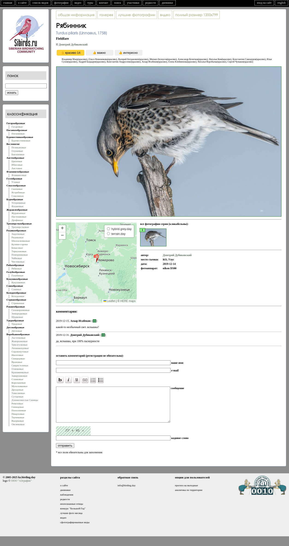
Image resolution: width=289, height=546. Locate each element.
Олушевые (17, 150)
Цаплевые (17, 161)
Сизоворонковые (20, 310)
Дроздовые (17, 389)
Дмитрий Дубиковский (73, 44)
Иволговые (17, 355)
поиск (117, 2)
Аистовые (17, 168)
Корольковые (19, 382)
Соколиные (18, 195)
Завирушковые (19, 375)
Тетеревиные (19, 202)
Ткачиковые (18, 417)
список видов (40, 2)
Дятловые (17, 330)
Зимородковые (19, 313)
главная (7, 2)
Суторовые (17, 396)
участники (133, 2)
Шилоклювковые (21, 240)
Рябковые (17, 268)
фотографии (61, 2)
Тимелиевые (18, 393)
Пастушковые (19, 216)
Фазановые (18, 206)
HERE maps (128, 301)
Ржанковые (18, 237)
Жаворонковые (20, 341)
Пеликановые (19, 147)
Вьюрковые (18, 420)
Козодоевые (18, 296)
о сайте (22, 2)
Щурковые (17, 317)
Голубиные (17, 275)
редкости (150, 2)
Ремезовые (17, 403)
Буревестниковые (21, 140)
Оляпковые (18, 368)
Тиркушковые (19, 251)
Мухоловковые (19, 386)
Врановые (17, 362)
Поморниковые (20, 254)
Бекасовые (17, 247)
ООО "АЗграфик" (21, 487)
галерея (106, 14)
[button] (96, 258)
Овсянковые (18, 424)
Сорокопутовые (20, 351)
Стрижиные (18, 303)
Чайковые (17, 258)
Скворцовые (18, 358)
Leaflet (109, 301)
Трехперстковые (20, 227)
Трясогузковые (19, 344)
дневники (167, 2)
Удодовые (17, 323)
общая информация (76, 14)
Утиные (16, 182)
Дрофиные (17, 220)
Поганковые (18, 133)
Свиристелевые (20, 365)
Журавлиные (18, 213)
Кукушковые (18, 282)
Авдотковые (18, 234)
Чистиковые (18, 261)
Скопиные (17, 189)
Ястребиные (18, 192)
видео (77, 2)
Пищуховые (18, 413)
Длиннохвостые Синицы (25, 400)
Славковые (17, 379)
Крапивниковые (20, 372)
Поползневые (19, 410)
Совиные (16, 289)
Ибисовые (17, 164)
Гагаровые (17, 126)
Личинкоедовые (20, 348)
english (281, 2)
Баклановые (18, 154)
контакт (103, 2)
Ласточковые (18, 337)
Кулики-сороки (20, 244)
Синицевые (18, 407)
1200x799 (196, 14)
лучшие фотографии (136, 14)
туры (90, 2)
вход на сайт (264, 2)
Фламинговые (19, 175)
